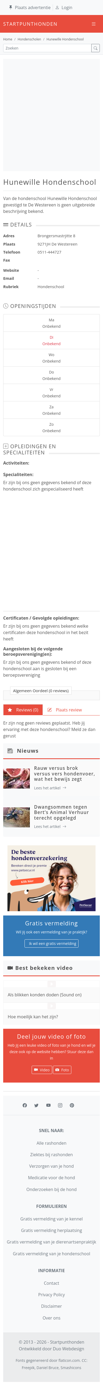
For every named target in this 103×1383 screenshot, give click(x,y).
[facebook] (25, 1105)
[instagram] (60, 1105)
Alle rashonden (51, 1143)
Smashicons (71, 1367)
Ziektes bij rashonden (51, 1155)
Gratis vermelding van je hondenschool (51, 1254)
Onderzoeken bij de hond (51, 1189)
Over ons (51, 1318)
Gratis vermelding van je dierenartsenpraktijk (51, 1242)
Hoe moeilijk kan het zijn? (33, 1017)
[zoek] (95, 48)
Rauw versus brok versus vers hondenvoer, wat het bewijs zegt (64, 773)
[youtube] (48, 1105)
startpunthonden (8, 24)
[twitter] (36, 1105)
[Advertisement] (51, 115)
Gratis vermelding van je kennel (51, 1219)
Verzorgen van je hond (51, 1166)
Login (63, 7)
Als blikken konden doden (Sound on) (44, 995)
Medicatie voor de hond (51, 1178)
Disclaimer (51, 1306)
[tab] (23, 709)
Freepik (28, 1367)
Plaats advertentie (30, 7)
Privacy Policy (51, 1295)
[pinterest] (72, 1105)
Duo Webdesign (68, 1349)
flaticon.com (69, 1360)
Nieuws (28, 750)
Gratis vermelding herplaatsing (51, 1230)
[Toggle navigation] (94, 24)
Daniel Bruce (47, 1367)
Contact (51, 1283)
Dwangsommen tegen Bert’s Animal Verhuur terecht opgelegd (61, 812)
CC (84, 1360)
